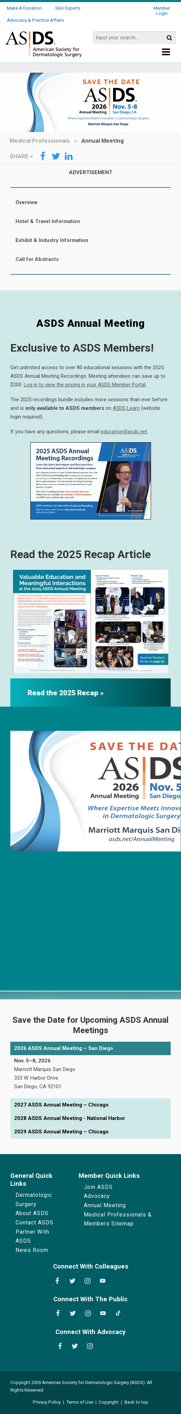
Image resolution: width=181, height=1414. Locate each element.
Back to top (136, 1402)
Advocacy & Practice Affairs (35, 20)
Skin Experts (67, 8)
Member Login (161, 11)
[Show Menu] (166, 53)
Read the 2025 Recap (64, 693)
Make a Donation (24, 8)
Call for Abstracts (37, 259)
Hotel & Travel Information (48, 221)
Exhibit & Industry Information (52, 240)
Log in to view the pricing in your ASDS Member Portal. (85, 385)
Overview (27, 202)
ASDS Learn (126, 408)
